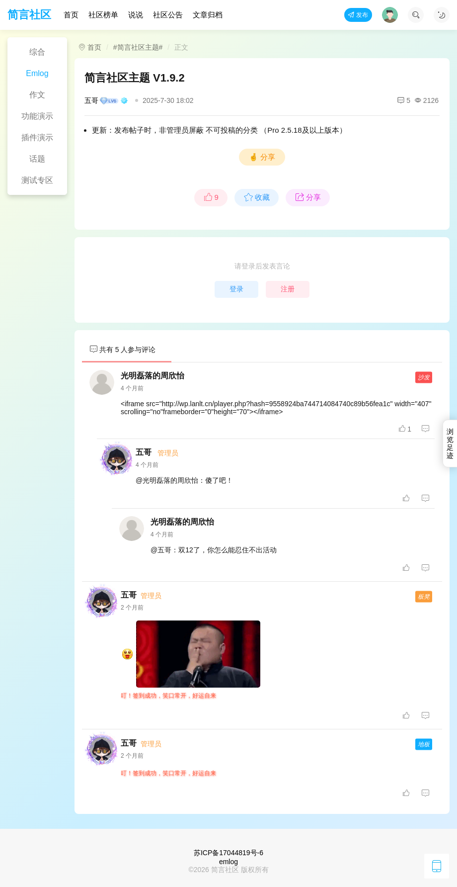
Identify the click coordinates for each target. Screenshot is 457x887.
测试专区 (37, 180)
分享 (308, 197)
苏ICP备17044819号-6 (228, 853)
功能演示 (37, 116)
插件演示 (37, 137)
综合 (37, 52)
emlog (228, 862)
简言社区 (29, 14)
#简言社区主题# (138, 47)
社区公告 (168, 14)
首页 (71, 14)
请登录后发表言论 (262, 266)
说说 (135, 14)
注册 (288, 289)
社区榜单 (103, 14)
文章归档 (208, 14)
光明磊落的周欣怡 (152, 375)
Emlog (37, 73)
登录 (236, 289)
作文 (37, 94)
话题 (37, 159)
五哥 (106, 100)
